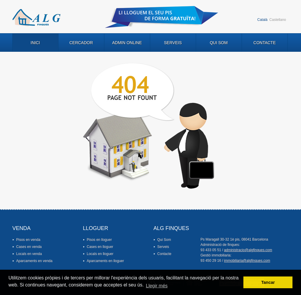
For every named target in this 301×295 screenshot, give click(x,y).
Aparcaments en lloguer (105, 261)
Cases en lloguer (100, 247)
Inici (35, 42)
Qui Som (219, 42)
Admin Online (127, 42)
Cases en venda (29, 247)
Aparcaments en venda (34, 261)
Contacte (264, 42)
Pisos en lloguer (99, 240)
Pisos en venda (28, 240)
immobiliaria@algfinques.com (247, 261)
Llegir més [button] (157, 285)
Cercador (81, 42)
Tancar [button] (268, 282)
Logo (36, 17)
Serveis (173, 42)
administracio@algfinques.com (248, 250)
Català (262, 20)
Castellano (277, 20)
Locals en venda (29, 254)
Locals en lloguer (100, 254)
